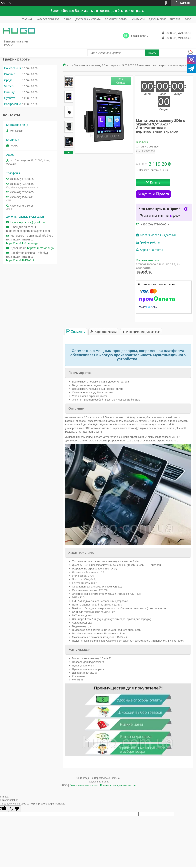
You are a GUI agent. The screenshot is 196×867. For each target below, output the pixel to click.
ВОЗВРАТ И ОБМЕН (116, 19)
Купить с (155, 194)
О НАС (67, 19)
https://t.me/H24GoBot (20, 260)
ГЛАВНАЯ (27, 19)
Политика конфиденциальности (118, 785)
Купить (155, 182)
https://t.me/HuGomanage (22, 243)
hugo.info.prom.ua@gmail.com (27, 222)
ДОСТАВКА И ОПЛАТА (88, 19)
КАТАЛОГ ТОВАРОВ (48, 19)
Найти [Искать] (152, 53)
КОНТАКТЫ (138, 19)
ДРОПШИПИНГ (157, 19)
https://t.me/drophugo (40, 248)
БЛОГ (188, 19)
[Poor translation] (14, 808)
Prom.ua (115, 778)
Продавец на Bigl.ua (98, 781)
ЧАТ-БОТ (175, 19)
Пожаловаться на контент (84, 785)
